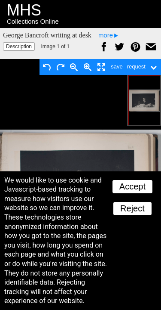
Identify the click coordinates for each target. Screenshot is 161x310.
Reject (132, 208)
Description (19, 46)
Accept (132, 186)
